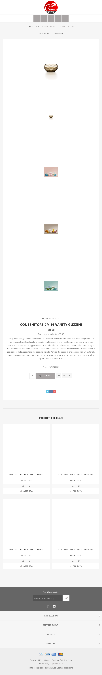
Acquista (47, 375)
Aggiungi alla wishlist (58, 375)
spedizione (68, 668)
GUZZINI (56, 318)
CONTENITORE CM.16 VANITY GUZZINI (26, 474)
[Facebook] (48, 606)
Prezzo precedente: (48, 334)
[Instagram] (54, 606)
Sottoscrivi (66, 598)
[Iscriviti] (47, 598)
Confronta (64, 375)
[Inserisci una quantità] (32, 376)
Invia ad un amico (69, 375)
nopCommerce (56, 663)
